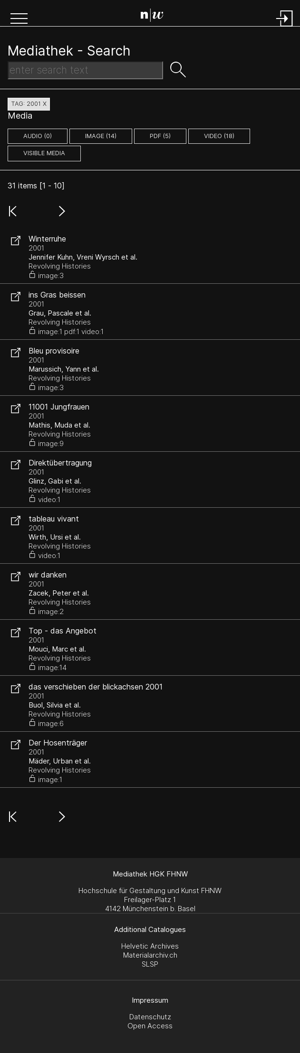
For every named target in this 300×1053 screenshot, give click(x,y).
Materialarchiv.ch (150, 955)
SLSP (150, 964)
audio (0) (37, 136)
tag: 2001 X (29, 103)
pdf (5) (160, 136)
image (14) (100, 136)
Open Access (150, 1025)
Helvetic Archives (150, 945)
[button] (19, 19)
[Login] (284, 27)
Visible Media (44, 153)
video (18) (219, 136)
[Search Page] (152, 16)
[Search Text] (85, 70)
